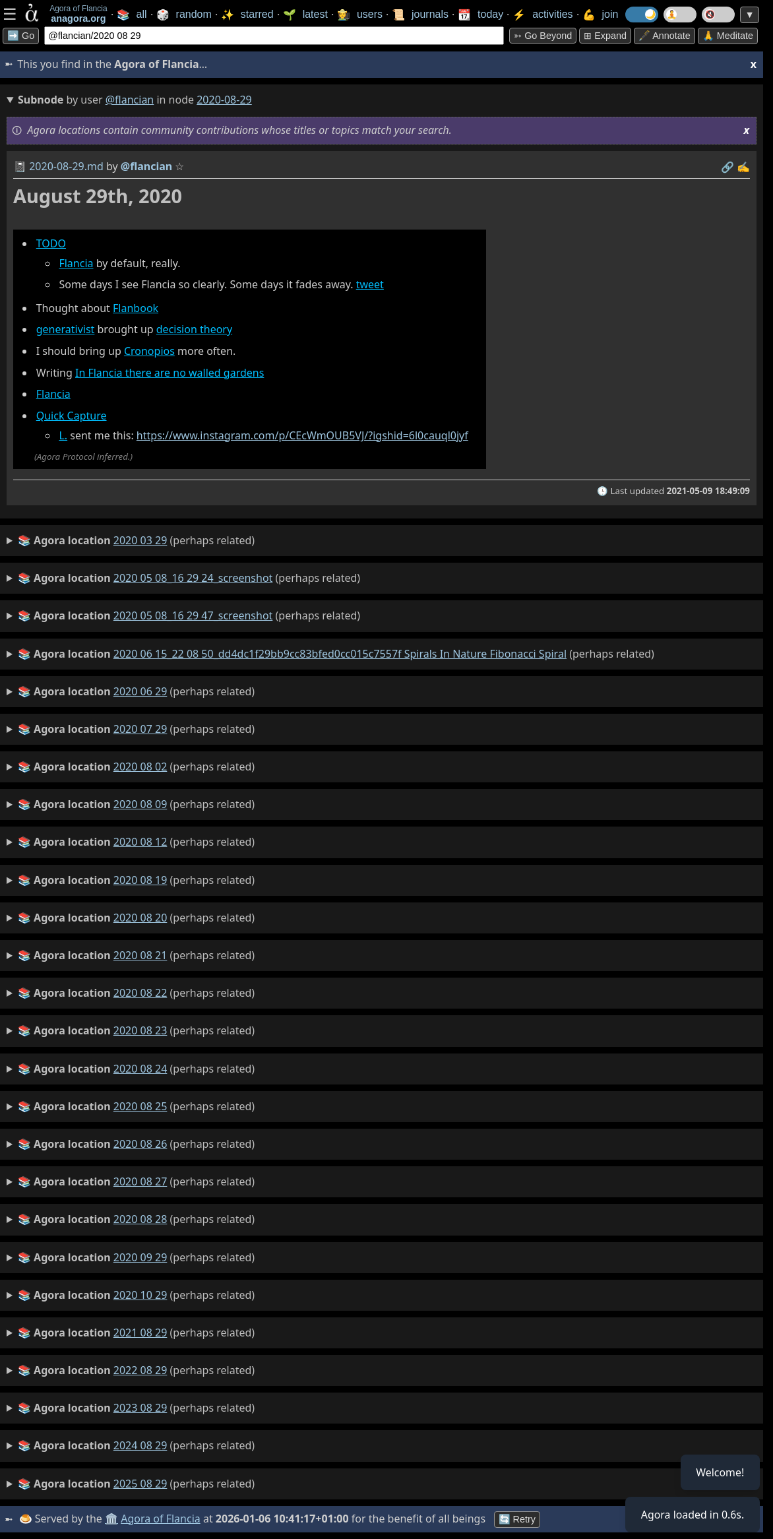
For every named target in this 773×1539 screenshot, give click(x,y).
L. (63, 435)
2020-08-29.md (66, 166)
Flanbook (135, 308)
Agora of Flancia (161, 1518)
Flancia (76, 263)
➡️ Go (20, 35)
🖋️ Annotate (664, 35)
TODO (51, 243)
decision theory (194, 329)
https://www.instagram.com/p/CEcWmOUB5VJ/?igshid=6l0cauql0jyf (302, 435)
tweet (370, 284)
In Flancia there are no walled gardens (169, 372)
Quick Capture (71, 415)
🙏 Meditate (727, 35)
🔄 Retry (517, 1519)
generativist (65, 329)
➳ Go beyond (543, 35)
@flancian (130, 99)
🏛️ (111, 1518)
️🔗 (727, 167)
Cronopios (149, 351)
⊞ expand (605, 35)
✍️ (743, 167)
